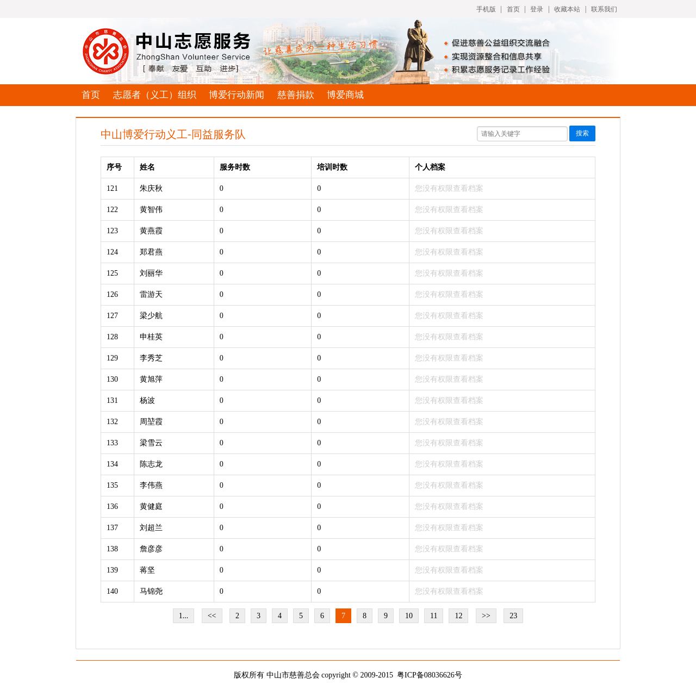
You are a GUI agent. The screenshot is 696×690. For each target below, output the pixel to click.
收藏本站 (567, 9)
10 (409, 616)
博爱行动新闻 (236, 95)
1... (184, 616)
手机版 (486, 9)
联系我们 (604, 9)
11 (433, 616)
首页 (513, 9)
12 (458, 616)
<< (212, 616)
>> (486, 616)
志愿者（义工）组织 (154, 95)
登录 (536, 9)
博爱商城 (345, 95)
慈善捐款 (295, 95)
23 (513, 616)
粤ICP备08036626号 (429, 675)
